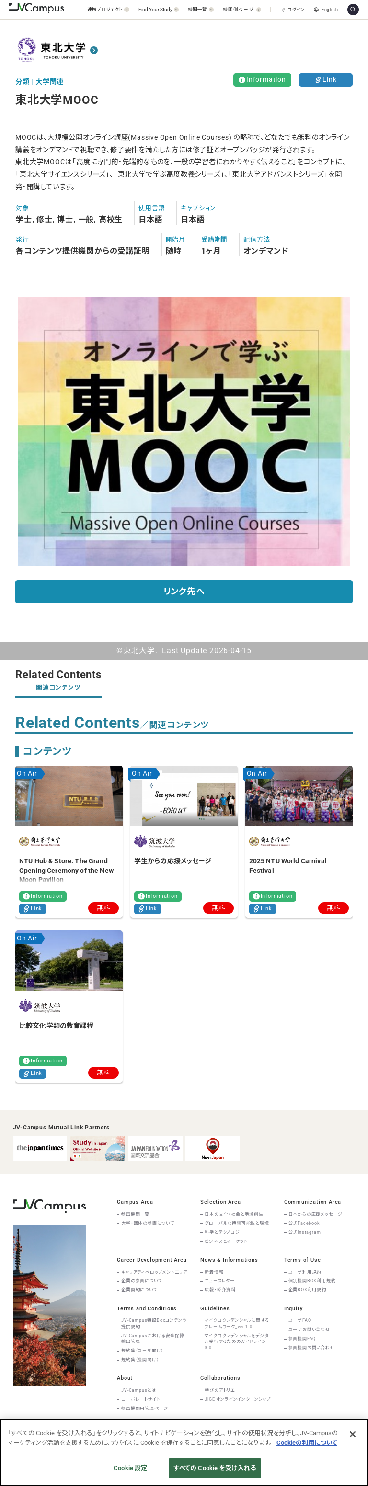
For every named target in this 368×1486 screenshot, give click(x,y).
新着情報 (214, 1272)
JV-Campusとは (138, 1390)
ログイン (292, 9)
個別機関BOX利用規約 (312, 1280)
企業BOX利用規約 (307, 1289)
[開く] (108, 9)
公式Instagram (304, 1232)
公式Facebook (304, 1223)
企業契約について (139, 1289)
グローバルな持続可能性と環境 (237, 1223)
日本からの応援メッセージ (315, 1214)
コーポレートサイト (140, 1399)
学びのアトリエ (220, 1390)
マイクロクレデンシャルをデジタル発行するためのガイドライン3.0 (236, 1341)
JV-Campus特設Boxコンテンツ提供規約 (153, 1323)
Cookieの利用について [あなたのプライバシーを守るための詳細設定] (306, 1442)
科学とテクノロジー (224, 1232)
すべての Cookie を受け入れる (215, 1468)
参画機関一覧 (135, 1214)
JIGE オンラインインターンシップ (237, 1399)
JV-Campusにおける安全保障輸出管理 (152, 1338)
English (326, 9)
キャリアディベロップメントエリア (154, 1272)
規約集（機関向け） (140, 1359)
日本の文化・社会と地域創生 (234, 1214)
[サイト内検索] (353, 9)
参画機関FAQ (302, 1338)
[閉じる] (352, 1434)
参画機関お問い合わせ (311, 1347)
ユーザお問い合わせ (309, 1329)
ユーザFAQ (299, 1320)
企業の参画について (141, 1280)
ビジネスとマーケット (226, 1241)
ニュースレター (220, 1280)
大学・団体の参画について (147, 1223)
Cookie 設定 (130, 1468)
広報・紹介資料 (220, 1289)
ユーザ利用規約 (305, 1272)
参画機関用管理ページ (144, 1408)
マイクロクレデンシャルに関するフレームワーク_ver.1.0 (237, 1323)
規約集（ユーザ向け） (142, 1350)
